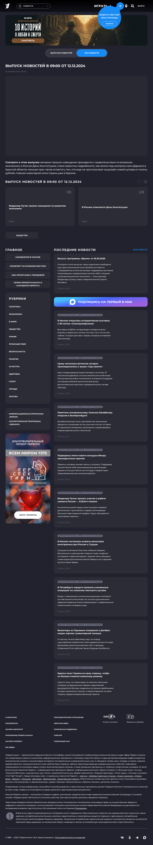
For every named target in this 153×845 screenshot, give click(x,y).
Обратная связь (61, 723)
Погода (13, 389)
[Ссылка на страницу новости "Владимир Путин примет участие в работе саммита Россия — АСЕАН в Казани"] (101, 508)
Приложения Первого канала (19, 735)
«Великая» (37, 779)
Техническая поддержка (65, 729)
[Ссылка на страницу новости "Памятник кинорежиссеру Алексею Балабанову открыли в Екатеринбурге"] (101, 422)
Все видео (10, 747)
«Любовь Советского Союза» (102, 776)
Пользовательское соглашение (69, 717)
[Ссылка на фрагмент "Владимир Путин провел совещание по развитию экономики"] (40, 206)
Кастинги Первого (13, 741)
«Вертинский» (49, 779)
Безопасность (17, 351)
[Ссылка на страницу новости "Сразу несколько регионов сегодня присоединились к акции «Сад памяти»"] (101, 376)
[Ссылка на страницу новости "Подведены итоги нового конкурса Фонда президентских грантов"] (101, 465)
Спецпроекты (11, 723)
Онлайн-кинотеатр (14, 729)
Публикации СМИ (62, 741)
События (58, 735)
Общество (22, 235)
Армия (12, 336)
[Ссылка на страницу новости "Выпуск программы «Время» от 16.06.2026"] (101, 273)
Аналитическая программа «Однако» (25, 422)
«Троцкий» (26, 779)
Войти (141, 6)
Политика (14, 307)
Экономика (15, 314)
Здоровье (14, 374)
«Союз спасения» (125, 776)
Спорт (12, 381)
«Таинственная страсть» (68, 779)
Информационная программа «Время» (26, 415)
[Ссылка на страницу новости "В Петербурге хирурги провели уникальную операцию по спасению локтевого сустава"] (101, 597)
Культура (14, 366)
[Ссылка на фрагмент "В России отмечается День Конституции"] (113, 206)
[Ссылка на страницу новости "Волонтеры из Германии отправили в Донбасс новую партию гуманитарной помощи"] (101, 640)
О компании (11, 717)
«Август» (83, 776)
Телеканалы (81, 808)
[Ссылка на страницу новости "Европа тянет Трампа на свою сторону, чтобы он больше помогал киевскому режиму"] (101, 684)
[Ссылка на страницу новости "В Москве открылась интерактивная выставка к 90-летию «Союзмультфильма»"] (101, 330)
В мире (13, 321)
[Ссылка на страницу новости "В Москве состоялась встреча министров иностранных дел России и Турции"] (101, 552)
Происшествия (17, 344)
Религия (13, 359)
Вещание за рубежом (135, 718)
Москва (13, 396)
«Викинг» (16, 779)
